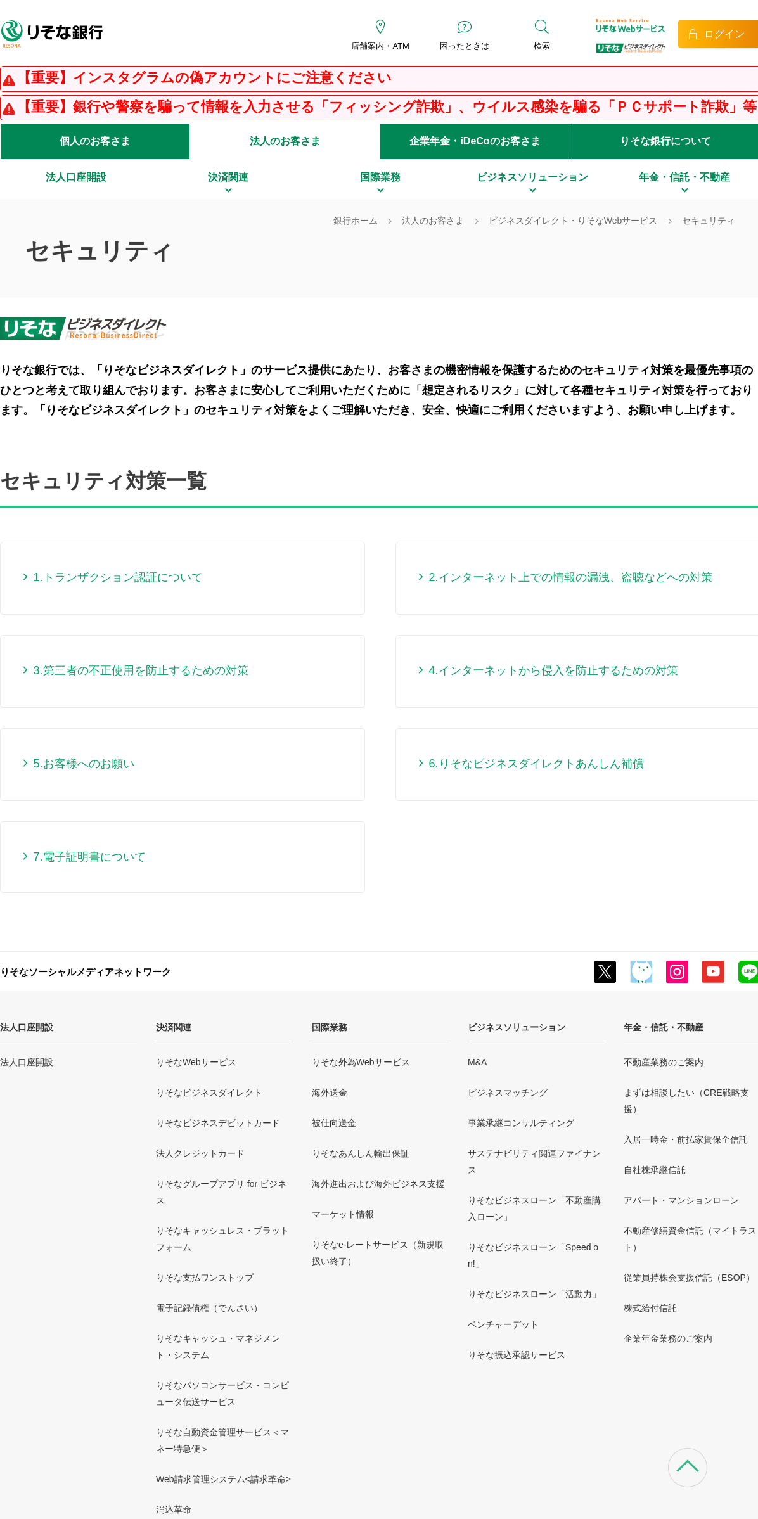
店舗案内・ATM (380, 46)
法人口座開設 (26, 1027)
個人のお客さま (95, 141)
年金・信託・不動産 (663, 1027)
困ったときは (464, 46)
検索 (542, 46)
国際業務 (329, 1027)
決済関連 (173, 1027)
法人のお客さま (285, 141)
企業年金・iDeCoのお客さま (474, 141)
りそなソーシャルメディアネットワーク (85, 971)
